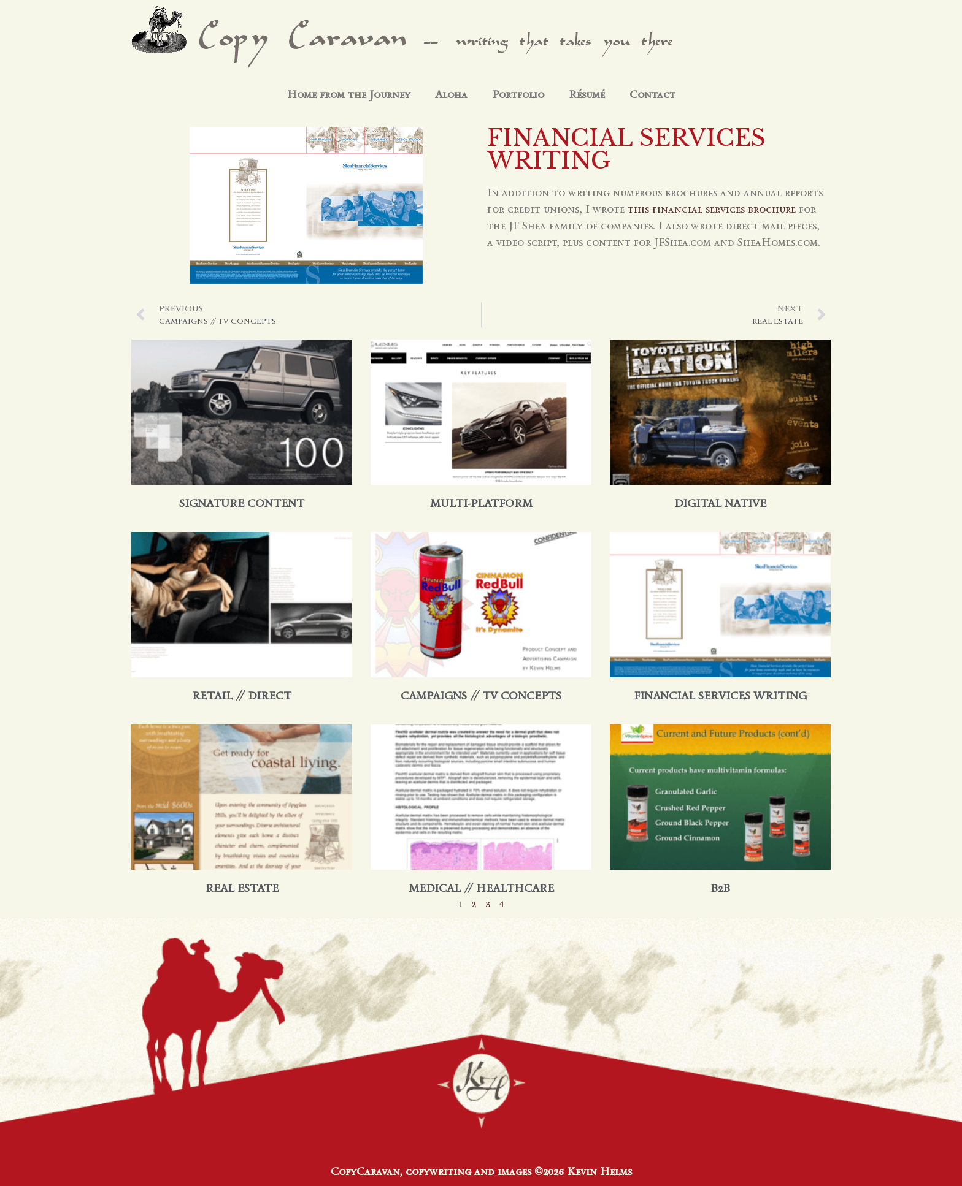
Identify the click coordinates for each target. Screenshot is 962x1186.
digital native (720, 503)
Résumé (587, 94)
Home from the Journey (348, 94)
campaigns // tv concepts (481, 695)
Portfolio (518, 94)
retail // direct (241, 695)
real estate (242, 888)
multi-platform (481, 503)
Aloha (451, 94)
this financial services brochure (712, 209)
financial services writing (720, 695)
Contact (652, 94)
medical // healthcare (481, 888)
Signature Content (241, 503)
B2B (720, 888)
